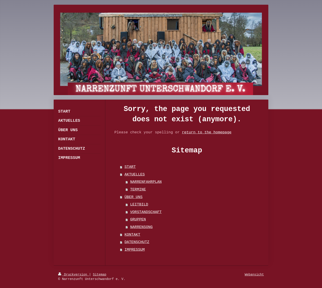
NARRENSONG (141, 227)
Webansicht (254, 274)
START (130, 167)
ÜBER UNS (134, 197)
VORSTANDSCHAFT (146, 212)
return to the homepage (207, 132)
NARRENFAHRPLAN (146, 182)
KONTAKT (132, 235)
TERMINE (138, 189)
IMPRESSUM (135, 249)
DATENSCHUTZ (137, 242)
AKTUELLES (135, 174)
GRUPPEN (138, 219)
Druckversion (73, 274)
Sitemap (99, 274)
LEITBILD (139, 204)
